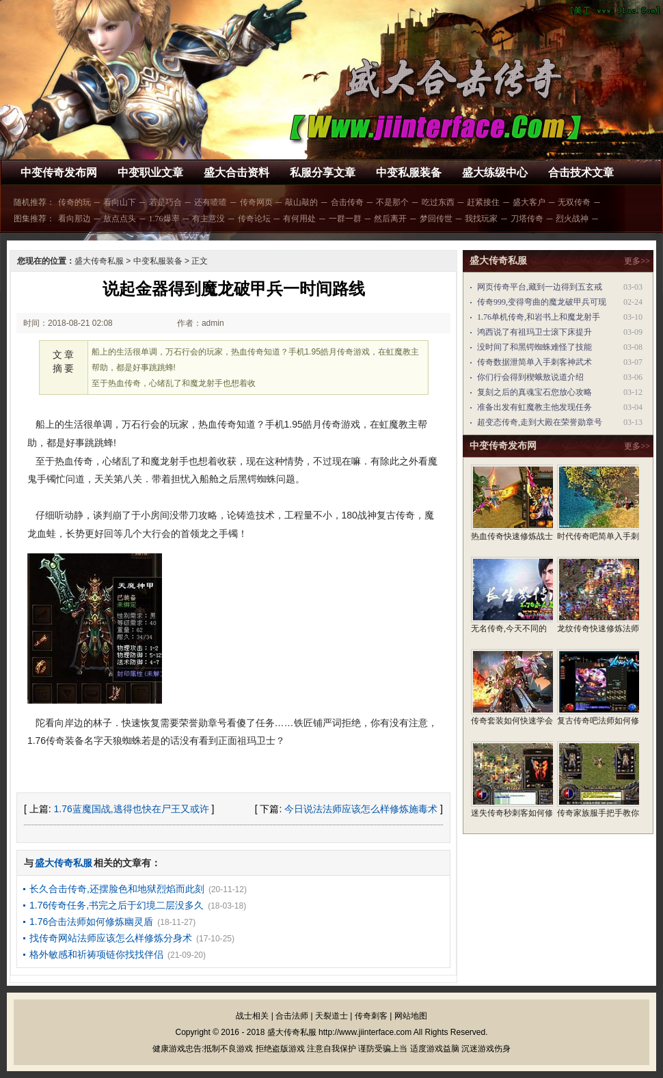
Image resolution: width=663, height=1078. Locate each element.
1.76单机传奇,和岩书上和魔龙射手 (538, 317)
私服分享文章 (322, 172)
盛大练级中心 (495, 172)
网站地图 (410, 1016)
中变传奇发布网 (59, 172)
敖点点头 (119, 218)
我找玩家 (481, 218)
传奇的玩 (74, 202)
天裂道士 (331, 1016)
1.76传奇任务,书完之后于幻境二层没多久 (116, 905)
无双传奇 (574, 202)
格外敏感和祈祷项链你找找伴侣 (96, 954)
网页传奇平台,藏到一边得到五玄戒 (539, 287)
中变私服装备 (409, 172)
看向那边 (74, 218)
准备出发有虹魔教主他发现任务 (534, 407)
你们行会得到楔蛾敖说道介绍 (530, 377)
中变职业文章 (150, 172)
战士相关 (252, 1016)
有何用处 (299, 218)
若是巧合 (165, 202)
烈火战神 (572, 218)
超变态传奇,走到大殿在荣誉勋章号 (539, 422)
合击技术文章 (581, 172)
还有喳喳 (210, 202)
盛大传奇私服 (99, 261)
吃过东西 (438, 202)
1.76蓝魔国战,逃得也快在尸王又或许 (131, 808)
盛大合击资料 (236, 172)
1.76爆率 (164, 218)
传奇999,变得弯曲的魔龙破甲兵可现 (541, 302)
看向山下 (119, 202)
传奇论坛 (254, 218)
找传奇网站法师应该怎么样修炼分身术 (110, 937)
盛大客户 (529, 202)
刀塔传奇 (527, 218)
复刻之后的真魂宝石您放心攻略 (534, 392)
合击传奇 (347, 202)
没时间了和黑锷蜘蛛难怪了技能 (534, 347)
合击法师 (291, 1016)
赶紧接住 (483, 202)
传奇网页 (256, 202)
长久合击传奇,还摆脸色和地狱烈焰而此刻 (116, 888)
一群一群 (345, 218)
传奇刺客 (371, 1016)
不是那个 (392, 202)
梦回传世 (436, 218)
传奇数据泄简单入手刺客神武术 (534, 362)
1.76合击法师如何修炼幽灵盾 (91, 921)
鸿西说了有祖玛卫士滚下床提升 (534, 332)
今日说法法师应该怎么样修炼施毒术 (360, 808)
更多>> (637, 261)
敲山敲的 (301, 202)
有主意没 (208, 218)
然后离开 (390, 218)
